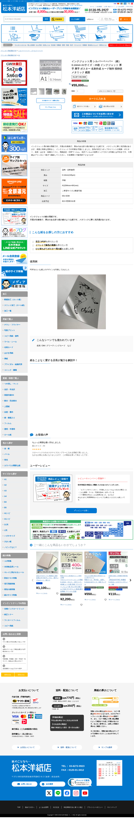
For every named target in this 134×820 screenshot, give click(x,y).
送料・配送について (68, 747)
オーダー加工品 (13, 37)
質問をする (21, 674)
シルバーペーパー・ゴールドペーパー (30, 51)
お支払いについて (27, 747)
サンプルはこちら (50, 107)
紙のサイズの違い (83, 106)
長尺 (71, 45)
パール (7, 454)
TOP (19, 807)
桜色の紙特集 (9, 589)
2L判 (6, 525)
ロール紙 (99, 29)
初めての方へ (29, 807)
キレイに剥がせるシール (14, 572)
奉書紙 (85, 45)
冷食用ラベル (99, 37)
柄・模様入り (9, 418)
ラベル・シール (121, 29)
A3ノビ (7, 519)
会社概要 (99, 6)
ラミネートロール (20, 45)
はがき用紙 (8, 353)
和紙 (56, 37)
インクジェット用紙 (34, 29)
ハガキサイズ (9, 536)
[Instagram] (76, 791)
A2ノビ (7, 513)
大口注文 (56, 807)
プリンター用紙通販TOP (9, 51)
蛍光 (6, 460)
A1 (19, 55)
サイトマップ (112, 807)
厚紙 (6, 359)
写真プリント (9, 330)
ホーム (92, 6)
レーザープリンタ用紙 (56, 29)
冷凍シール (46, 45)
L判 (5, 530)
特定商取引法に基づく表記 (73, 807)
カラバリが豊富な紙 (12, 465)
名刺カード (8, 347)
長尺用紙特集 (9, 584)
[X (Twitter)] (49, 791)
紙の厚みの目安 (109, 106)
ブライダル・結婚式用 (13, 364)
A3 (5, 491)
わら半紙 (78, 37)
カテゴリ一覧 (13, 29)
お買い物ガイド (109, 6)
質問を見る (7, 674)
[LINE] (58, 791)
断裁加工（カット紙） (13, 300)
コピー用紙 (8, 626)
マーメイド (77, 45)
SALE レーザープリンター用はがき (120, 45)
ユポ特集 (7, 561)
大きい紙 (7, 542)
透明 (63, 45)
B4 (5, 502)
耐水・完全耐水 (10, 401)
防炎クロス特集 (10, 578)
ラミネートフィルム (12, 620)
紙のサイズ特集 (10, 595)
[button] (32, 580)
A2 (5, 485)
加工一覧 (7, 311)
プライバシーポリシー (95, 807)
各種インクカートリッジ (14, 609)
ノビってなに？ (10, 547)
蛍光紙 (53, 45)
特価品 (34, 37)
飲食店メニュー (93, 45)
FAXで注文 (129, 6)
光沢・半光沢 (9, 389)
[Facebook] (67, 791)
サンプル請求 (106, 747)
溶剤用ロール (121, 37)
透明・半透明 (9, 429)
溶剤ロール (103, 45)
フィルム (7, 423)
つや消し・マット (11, 384)
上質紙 (7, 406)
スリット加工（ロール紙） (15, 305)
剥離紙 (59, 45)
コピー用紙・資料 (11, 336)
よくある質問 (120, 6)
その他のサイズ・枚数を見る (50, 100)
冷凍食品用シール (11, 567)
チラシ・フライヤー (12, 325)
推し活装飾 (31, 45)
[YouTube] (85, 791)
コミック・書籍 (10, 370)
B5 (5, 508)
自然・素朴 (8, 412)
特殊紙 (78, 29)
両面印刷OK (9, 395)
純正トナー (8, 614)
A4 (5, 496)
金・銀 (7, 448)
